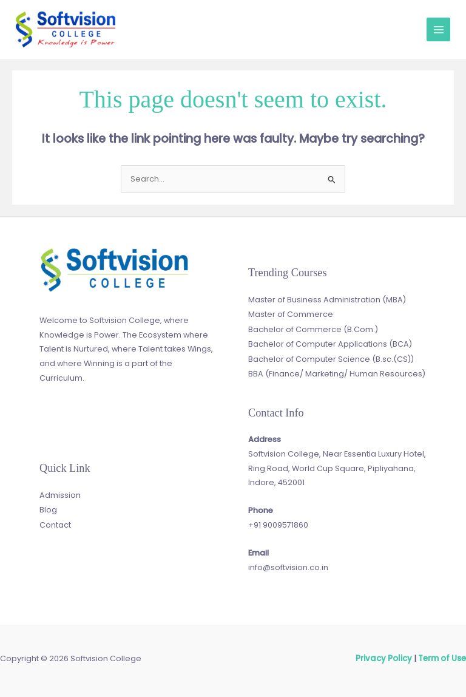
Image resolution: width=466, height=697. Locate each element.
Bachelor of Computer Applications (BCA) (330, 343)
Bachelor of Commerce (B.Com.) (313, 328)
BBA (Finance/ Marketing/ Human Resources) (336, 372)
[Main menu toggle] (438, 29)
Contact (55, 523)
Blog (48, 509)
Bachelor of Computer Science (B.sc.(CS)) (331, 357)
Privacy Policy (386, 657)
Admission (60, 494)
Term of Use (442, 657)
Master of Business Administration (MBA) (327, 299)
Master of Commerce (290, 314)
